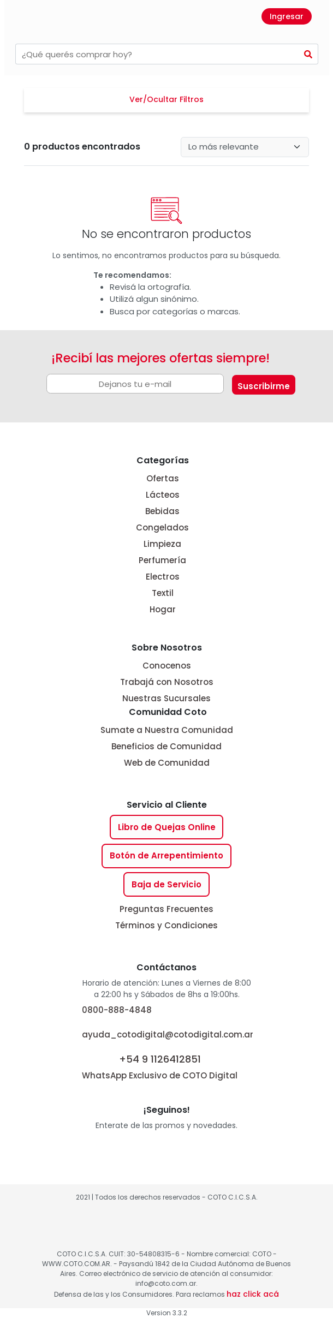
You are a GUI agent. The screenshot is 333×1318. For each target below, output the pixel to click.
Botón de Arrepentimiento (166, 855)
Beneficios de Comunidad (166, 746)
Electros (163, 576)
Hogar (163, 609)
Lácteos (163, 494)
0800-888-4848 (117, 1010)
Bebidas (162, 511)
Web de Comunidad (167, 762)
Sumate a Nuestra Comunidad (166, 730)
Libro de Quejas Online (167, 827)
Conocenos (166, 665)
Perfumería (162, 560)
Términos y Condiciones (166, 925)
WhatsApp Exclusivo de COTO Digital (159, 1066)
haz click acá (253, 1294)
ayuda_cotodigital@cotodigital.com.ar (167, 1034)
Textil (163, 593)
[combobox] (157, 54)
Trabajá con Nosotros (166, 682)
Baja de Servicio (166, 884)
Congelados (162, 527)
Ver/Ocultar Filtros (166, 99)
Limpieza (162, 544)
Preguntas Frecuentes (166, 909)
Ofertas (162, 478)
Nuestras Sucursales (166, 698)
